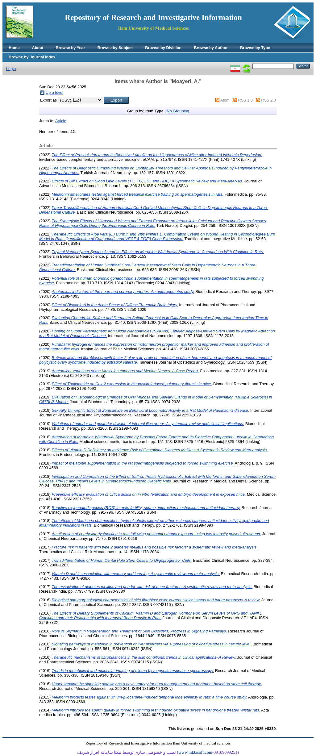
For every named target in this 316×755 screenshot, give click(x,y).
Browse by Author (211, 47)
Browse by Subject (115, 47)
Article (60, 121)
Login (11, 68)
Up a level (54, 92)
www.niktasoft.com (195, 752)
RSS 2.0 (268, 100)
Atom (225, 100)
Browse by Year (70, 47)
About (38, 47)
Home (14, 47)
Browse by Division (163, 47)
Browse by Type (255, 47)
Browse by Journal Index (32, 57)
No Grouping (178, 111)
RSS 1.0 (245, 100)
